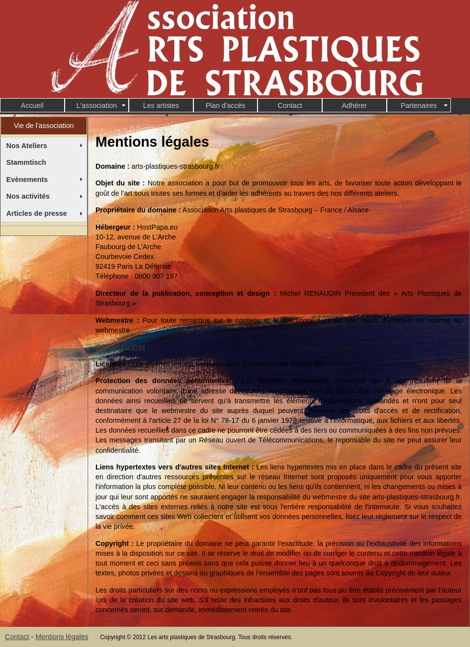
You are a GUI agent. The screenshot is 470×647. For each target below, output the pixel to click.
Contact (290, 105)
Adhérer (354, 105)
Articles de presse (36, 213)
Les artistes (161, 105)
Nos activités (28, 196)
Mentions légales (61, 637)
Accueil (32, 105)
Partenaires (419, 105)
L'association (96, 105)
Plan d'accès (225, 105)
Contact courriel (120, 347)
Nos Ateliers (26, 146)
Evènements (27, 179)
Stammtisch (26, 162)
